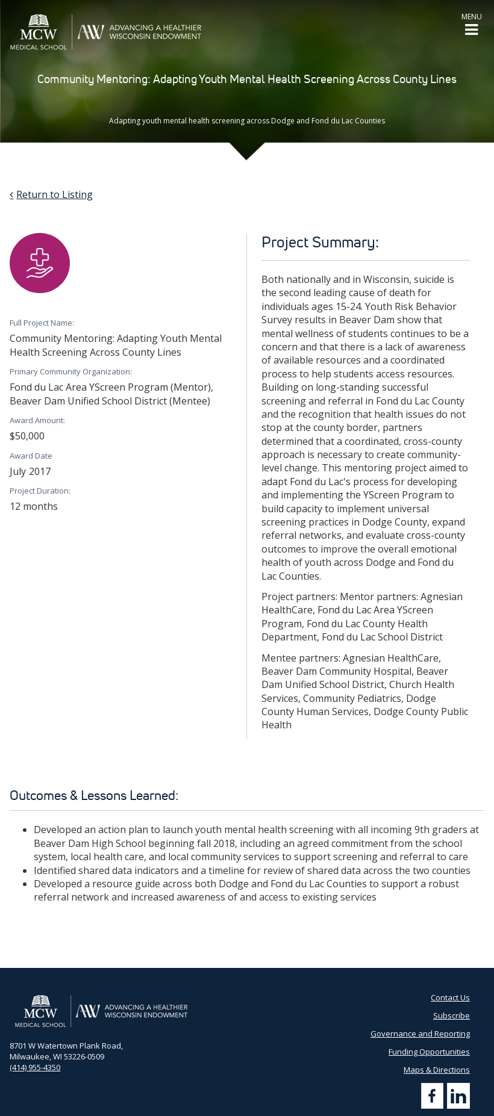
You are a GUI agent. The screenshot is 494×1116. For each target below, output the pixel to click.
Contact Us (450, 997)
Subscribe (451, 1015)
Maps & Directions (437, 1069)
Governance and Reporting (420, 1033)
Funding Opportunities (429, 1051)
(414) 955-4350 (35, 1067)
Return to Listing (54, 194)
